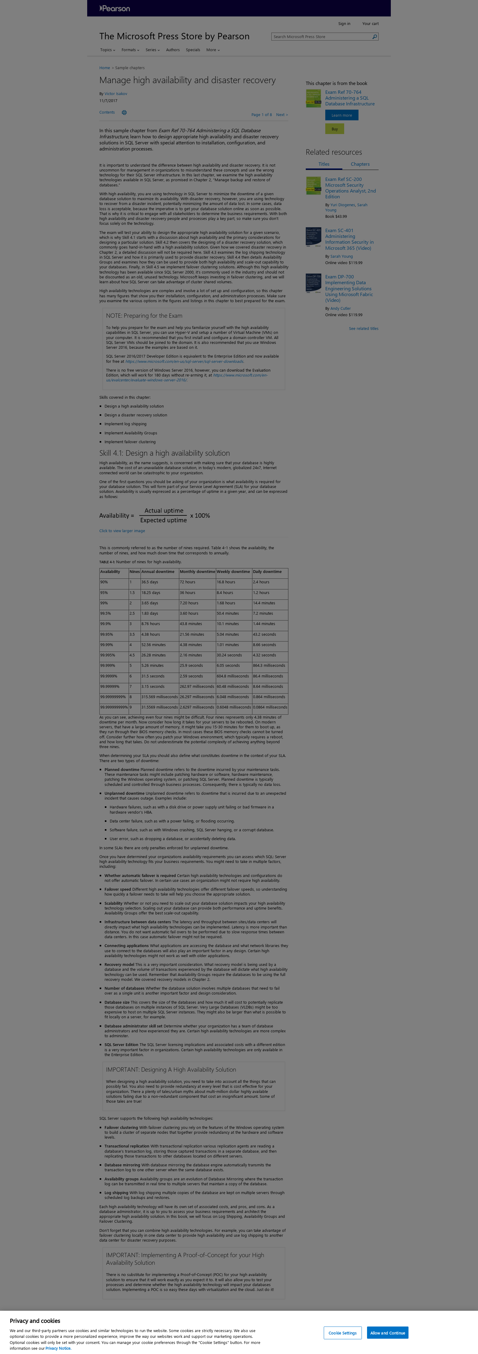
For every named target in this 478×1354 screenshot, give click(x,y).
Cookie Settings (343, 1336)
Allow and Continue (387, 1336)
